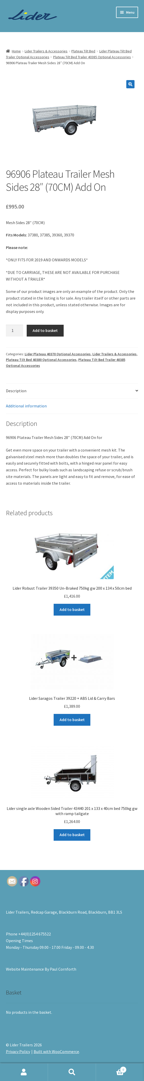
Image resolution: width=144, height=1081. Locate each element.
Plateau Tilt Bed (83, 51)
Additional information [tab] (26, 405)
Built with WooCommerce (56, 1051)
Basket (111, 1068)
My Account (24, 1072)
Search (72, 1072)
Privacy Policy (18, 1051)
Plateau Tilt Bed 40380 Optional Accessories (41, 359)
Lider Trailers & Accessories (46, 51)
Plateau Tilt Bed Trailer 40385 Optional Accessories (92, 57)
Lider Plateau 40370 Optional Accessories (58, 354)
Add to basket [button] (72, 609)
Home (16, 51)
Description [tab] (16, 390)
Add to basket (45, 330)
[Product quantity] (14, 331)
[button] (130, 84)
